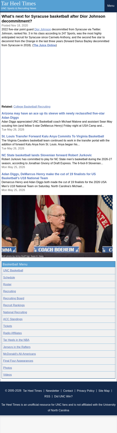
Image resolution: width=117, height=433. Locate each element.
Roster (7, 284)
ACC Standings (12, 319)
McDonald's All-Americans (19, 353)
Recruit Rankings (14, 305)
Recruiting (9, 291)
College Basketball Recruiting (32, 106)
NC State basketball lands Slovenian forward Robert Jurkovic (47, 155)
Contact (68, 390)
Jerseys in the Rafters (17, 347)
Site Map (104, 390)
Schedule (9, 277)
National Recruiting (15, 312)
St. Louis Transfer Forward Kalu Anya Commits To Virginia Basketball (53, 136)
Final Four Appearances (18, 360)
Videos (7, 374)
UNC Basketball (13, 270)
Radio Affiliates (12, 333)
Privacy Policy (86, 390)
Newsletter (52, 390)
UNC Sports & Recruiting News (18, 8)
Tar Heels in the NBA (16, 339)
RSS (47, 396)
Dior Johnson (42, 29)
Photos (7, 367)
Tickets (7, 326)
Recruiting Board (13, 298)
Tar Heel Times (18, 3)
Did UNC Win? (63, 396)
